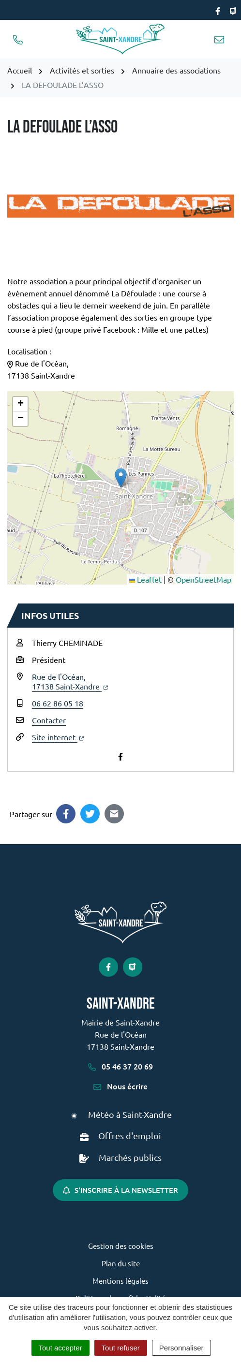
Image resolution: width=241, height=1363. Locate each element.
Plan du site (121, 1263)
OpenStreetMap (203, 579)
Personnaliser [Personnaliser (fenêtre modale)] (181, 1348)
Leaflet (145, 579)
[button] (121, 478)
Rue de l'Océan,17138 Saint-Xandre (70, 681)
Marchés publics (130, 1157)
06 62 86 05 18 (57, 703)
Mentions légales (120, 1280)
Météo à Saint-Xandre (130, 1114)
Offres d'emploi (129, 1135)
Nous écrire (120, 1086)
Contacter (49, 720)
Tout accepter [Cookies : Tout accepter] (60, 1348)
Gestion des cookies (120, 1245)
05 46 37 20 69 (120, 1066)
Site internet (58, 737)
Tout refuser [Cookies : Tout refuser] (121, 1348)
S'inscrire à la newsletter (120, 1190)
